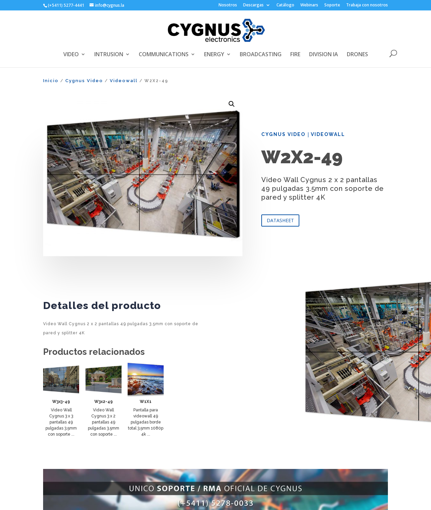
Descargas (253, 5)
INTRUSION (108, 55)
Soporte (332, 5)
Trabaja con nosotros (367, 5)
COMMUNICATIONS (164, 55)
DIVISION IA (323, 55)
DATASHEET (280, 220)
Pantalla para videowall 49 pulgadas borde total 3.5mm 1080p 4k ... (145, 422)
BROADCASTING (260, 55)
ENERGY (214, 55)
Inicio (51, 80)
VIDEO (71, 55)
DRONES (357, 55)
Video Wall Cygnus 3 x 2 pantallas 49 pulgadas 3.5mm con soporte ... (103, 422)
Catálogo (285, 5)
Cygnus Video (84, 80)
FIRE (295, 55)
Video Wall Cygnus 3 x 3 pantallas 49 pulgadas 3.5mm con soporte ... (61, 422)
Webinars (309, 5)
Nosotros (228, 5)
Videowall (124, 80)
